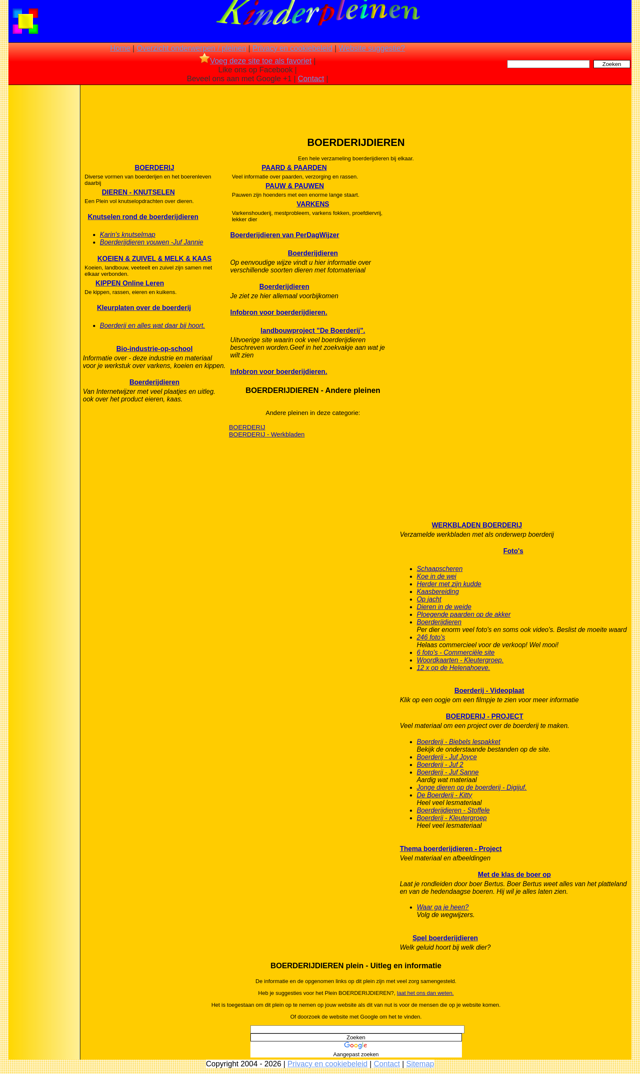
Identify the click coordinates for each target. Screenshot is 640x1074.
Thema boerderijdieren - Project (451, 848)
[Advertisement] (43, 220)
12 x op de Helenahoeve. (453, 667)
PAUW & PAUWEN (295, 186)
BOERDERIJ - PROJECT (484, 716)
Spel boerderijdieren (445, 938)
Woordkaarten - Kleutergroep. (460, 660)
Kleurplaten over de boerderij (144, 307)
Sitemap (420, 1064)
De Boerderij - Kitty (444, 795)
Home (120, 48)
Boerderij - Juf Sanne (448, 772)
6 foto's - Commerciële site (455, 652)
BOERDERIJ (154, 167)
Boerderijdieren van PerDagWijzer (284, 235)
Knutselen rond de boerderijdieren (143, 216)
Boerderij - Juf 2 (440, 764)
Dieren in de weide (444, 606)
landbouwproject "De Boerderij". (313, 330)
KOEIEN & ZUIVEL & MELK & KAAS (154, 258)
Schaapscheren (439, 568)
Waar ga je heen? (443, 907)
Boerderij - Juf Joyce (447, 757)
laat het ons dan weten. (425, 993)
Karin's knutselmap (127, 234)
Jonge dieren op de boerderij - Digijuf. (472, 787)
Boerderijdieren (154, 382)
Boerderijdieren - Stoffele (453, 810)
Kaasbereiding (438, 591)
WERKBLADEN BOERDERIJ (477, 525)
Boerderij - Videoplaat (489, 690)
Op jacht (429, 599)
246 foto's (431, 637)
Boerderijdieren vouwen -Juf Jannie (151, 242)
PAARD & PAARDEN (294, 167)
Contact (311, 78)
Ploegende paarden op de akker (464, 614)
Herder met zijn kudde (449, 584)
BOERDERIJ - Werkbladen (267, 434)
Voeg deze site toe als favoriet (255, 61)
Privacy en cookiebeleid (292, 48)
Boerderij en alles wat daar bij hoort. (152, 325)
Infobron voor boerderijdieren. (278, 312)
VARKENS (313, 204)
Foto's (513, 551)
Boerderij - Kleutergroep (452, 817)
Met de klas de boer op (514, 874)
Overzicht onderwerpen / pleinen (191, 48)
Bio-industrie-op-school (154, 348)
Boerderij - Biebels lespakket (458, 741)
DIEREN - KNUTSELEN (138, 192)
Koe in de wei (436, 576)
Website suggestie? (372, 48)
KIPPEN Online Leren (130, 283)
